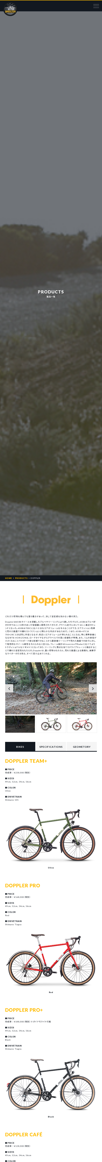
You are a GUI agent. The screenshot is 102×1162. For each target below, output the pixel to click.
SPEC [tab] (51, 746)
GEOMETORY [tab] (82, 746)
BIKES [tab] (20, 746)
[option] (51, 688)
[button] (9, 688)
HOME (8, 578)
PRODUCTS (21, 578)
